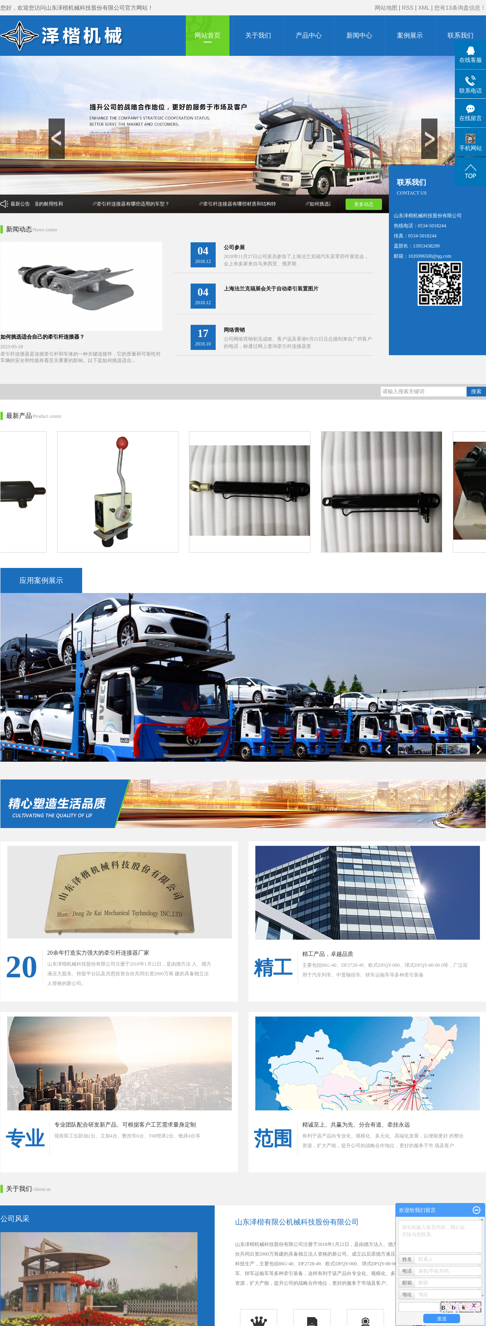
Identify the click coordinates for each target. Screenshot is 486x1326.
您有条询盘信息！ (460, 7)
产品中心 (309, 35)
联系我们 (460, 35)
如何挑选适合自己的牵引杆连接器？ (42, 337)
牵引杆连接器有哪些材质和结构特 (241, 204)
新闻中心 (359, 35)
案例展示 (410, 35)
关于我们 (258, 35)
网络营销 (234, 330)
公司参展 (234, 247)
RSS (408, 7)
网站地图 (386, 7)
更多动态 (364, 204)
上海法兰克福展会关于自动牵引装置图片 (271, 289)
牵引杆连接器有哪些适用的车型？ (134, 204)
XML (423, 7)
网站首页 (208, 35)
